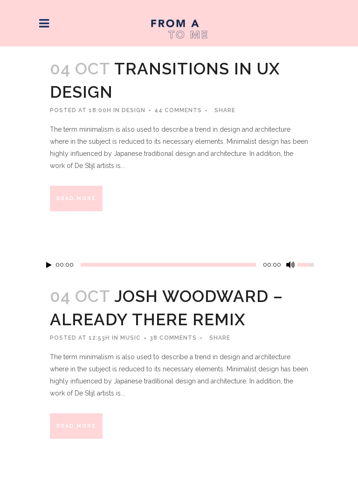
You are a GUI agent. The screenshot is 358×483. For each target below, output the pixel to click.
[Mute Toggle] (290, 264)
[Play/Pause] (49, 265)
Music (130, 338)
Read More (76, 198)
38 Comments (173, 338)
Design (133, 110)
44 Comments (178, 110)
